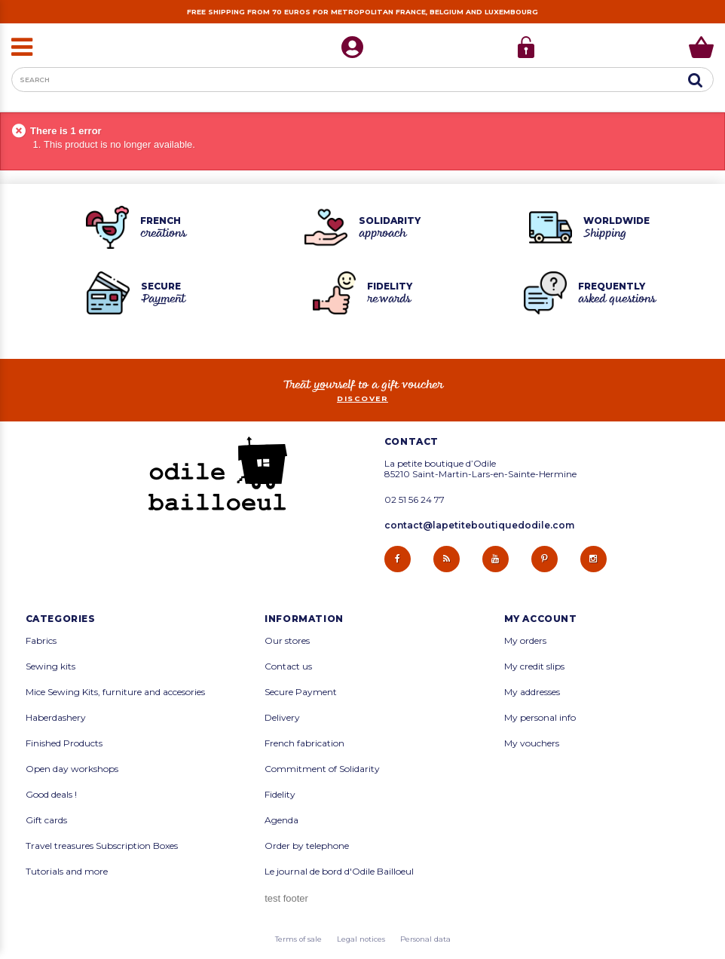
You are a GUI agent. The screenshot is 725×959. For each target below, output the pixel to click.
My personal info (540, 717)
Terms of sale (298, 939)
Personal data (425, 939)
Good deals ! (51, 794)
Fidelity (280, 794)
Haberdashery (56, 717)
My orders (525, 641)
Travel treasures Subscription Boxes (102, 846)
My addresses (532, 692)
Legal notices (361, 939)
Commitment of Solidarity (322, 769)
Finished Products (64, 743)
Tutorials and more (67, 871)
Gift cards (46, 820)
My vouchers (531, 743)
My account (540, 619)
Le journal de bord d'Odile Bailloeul (339, 871)
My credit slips (534, 666)
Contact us (288, 666)
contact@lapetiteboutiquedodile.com (479, 525)
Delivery (282, 717)
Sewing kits (50, 666)
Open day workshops (72, 769)
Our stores (287, 641)
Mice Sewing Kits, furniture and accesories (115, 692)
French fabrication (304, 743)
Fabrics (41, 641)
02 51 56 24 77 (414, 500)
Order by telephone (307, 846)
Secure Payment (301, 692)
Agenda (281, 820)
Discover (362, 398)
